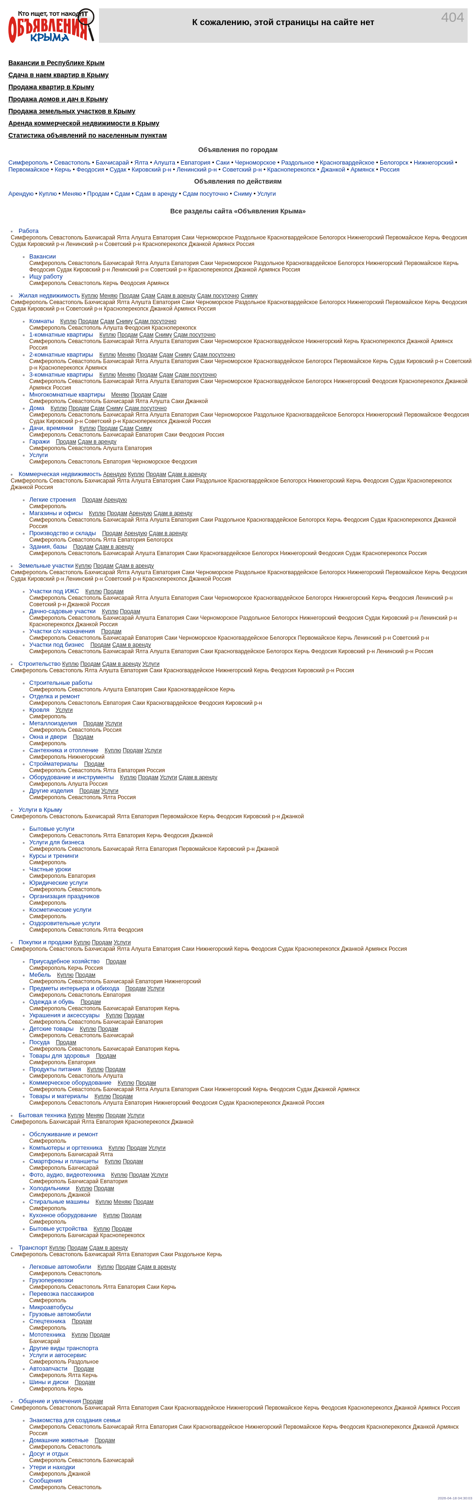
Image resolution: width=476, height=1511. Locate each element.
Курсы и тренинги (54, 855)
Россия (390, 169)
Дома (36, 407)
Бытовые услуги (51, 828)
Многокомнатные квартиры (67, 394)
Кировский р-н (151, 169)
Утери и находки (52, 1467)
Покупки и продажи (45, 942)
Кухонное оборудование (63, 1215)
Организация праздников (64, 896)
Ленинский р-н (197, 169)
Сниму (243, 193)
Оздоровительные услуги (64, 923)
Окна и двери (48, 736)
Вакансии (42, 256)
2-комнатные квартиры (61, 354)
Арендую (20, 193)
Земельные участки (46, 565)
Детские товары (51, 1028)
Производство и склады (62, 533)
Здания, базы (48, 546)
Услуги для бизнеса (56, 842)
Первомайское (28, 169)
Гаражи (39, 441)
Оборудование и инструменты (71, 777)
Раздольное (298, 162)
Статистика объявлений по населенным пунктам (87, 135)
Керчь (63, 169)
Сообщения (45, 1480)
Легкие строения (52, 499)
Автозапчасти (48, 1368)
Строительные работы (61, 682)
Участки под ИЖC (54, 591)
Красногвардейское (347, 162)
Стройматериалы (53, 763)
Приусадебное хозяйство (64, 961)
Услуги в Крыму (40, 809)
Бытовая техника (42, 1115)
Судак (118, 169)
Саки (223, 162)
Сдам (122, 193)
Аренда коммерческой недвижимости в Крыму (83, 123)
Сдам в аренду (156, 193)
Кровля (39, 709)
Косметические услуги (60, 909)
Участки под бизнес (56, 644)
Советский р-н (242, 169)
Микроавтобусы (51, 1307)
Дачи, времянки (51, 427)
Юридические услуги (58, 882)
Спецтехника (47, 1321)
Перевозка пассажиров (61, 1293)
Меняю (72, 193)
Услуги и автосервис (57, 1355)
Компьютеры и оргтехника (65, 1147)
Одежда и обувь (51, 1001)
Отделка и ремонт (54, 696)
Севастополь (72, 162)
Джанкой (333, 169)
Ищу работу (46, 276)
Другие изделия (51, 790)
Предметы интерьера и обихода (74, 988)
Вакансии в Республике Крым (56, 62)
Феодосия (91, 169)
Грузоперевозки (51, 1280)
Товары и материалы (58, 1096)
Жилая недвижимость (49, 295)
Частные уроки (50, 869)
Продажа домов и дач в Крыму (58, 99)
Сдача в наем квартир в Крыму (58, 75)
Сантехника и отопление (64, 750)
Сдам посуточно (205, 193)
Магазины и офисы (56, 513)
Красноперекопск (291, 169)
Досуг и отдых (48, 1453)
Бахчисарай (112, 162)
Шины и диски (48, 1381)
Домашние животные (58, 1440)
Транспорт (33, 1247)
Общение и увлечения (50, 1401)
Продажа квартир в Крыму (51, 87)
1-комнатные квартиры (61, 334)
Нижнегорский (433, 162)
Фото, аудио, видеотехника (67, 1174)
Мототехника (47, 1334)
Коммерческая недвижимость (60, 474)
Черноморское (255, 162)
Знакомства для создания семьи (74, 1420)
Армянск (362, 169)
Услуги (267, 193)
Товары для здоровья (59, 1055)
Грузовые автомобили (60, 1314)
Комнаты (41, 321)
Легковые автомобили (60, 1266)
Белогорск (394, 162)
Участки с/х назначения (62, 631)
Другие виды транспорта (63, 1348)
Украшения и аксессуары (64, 1015)
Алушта (164, 162)
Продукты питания (55, 1069)
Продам (98, 193)
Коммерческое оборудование (70, 1082)
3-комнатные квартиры (61, 374)
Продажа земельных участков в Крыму (71, 111)
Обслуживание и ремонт (63, 1134)
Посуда (39, 1042)
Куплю (48, 193)
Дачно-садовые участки (62, 611)
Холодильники (49, 1188)
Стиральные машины (59, 1201)
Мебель (40, 974)
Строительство (39, 663)
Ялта (141, 162)
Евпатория (196, 162)
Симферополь (28, 162)
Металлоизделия (53, 723)
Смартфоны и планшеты (64, 1161)
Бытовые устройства (58, 1228)
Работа (29, 230)
